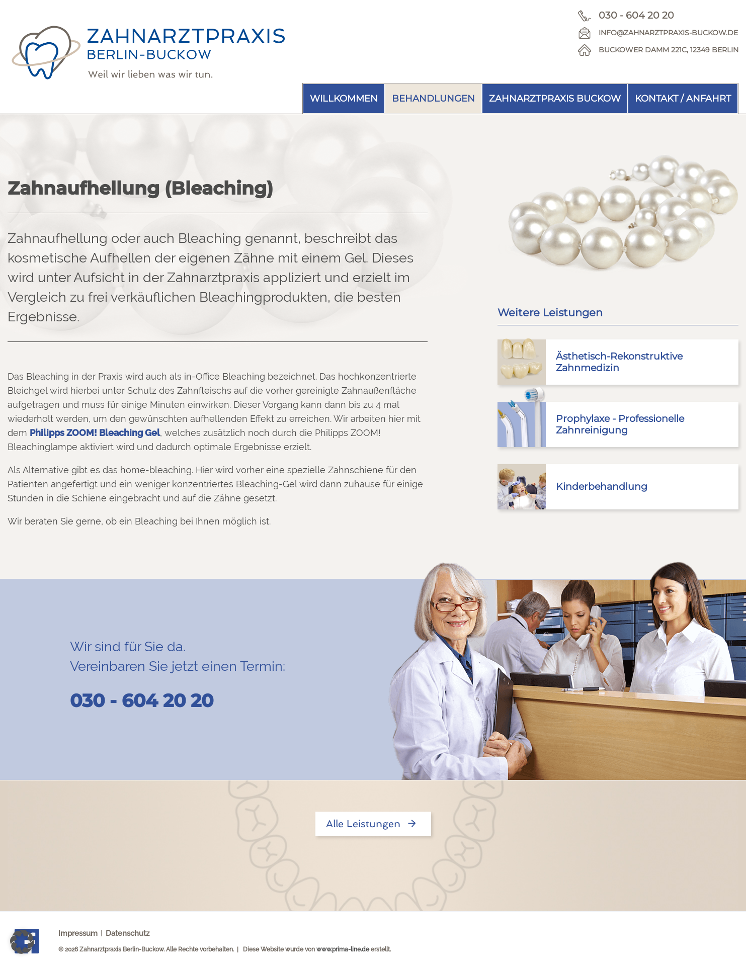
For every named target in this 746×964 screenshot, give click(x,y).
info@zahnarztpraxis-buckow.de (668, 32)
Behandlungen (433, 98)
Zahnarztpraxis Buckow (555, 98)
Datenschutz (127, 933)
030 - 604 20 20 (636, 15)
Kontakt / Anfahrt (683, 98)
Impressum (78, 933)
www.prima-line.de (342, 949)
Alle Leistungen (373, 824)
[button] (22, 942)
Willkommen (344, 98)
